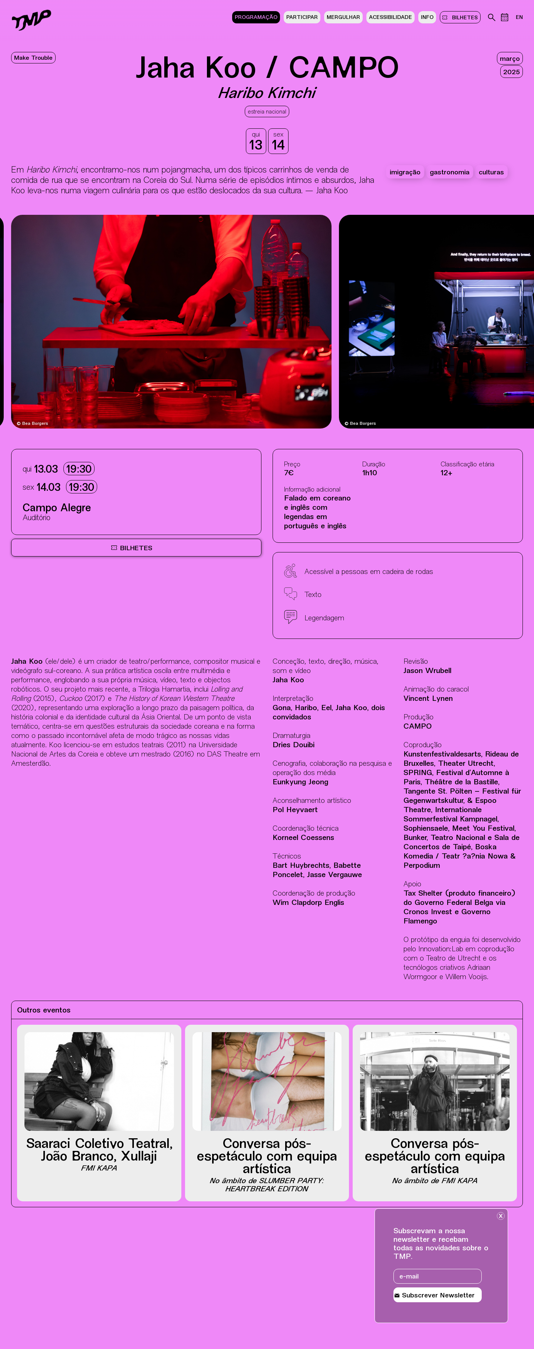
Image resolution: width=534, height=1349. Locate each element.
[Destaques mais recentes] (53, 322)
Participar (302, 17)
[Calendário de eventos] (504, 17)
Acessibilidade (390, 17)
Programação (256, 17)
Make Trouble (33, 58)
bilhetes (463, 17)
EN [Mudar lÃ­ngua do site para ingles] (519, 17)
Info (427, 17)
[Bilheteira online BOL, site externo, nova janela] (136, 547)
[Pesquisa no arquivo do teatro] (491, 17)
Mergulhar (343, 17)
